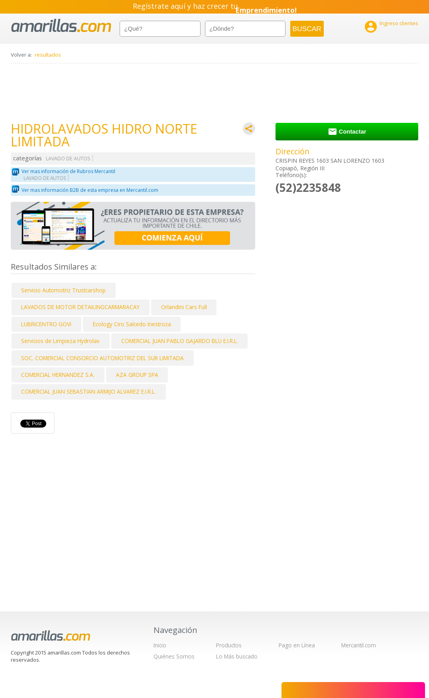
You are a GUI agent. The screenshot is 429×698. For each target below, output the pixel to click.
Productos (229, 645)
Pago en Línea (297, 645)
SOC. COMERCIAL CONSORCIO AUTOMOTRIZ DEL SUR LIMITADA (102, 358)
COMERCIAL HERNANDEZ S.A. (57, 375)
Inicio (159, 645)
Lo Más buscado (237, 656)
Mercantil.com (358, 645)
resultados (48, 54)
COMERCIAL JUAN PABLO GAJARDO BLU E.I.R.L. (179, 341)
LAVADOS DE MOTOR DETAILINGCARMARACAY (80, 307)
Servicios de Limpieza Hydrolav (60, 341)
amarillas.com (61, 26)
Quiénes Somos (174, 656)
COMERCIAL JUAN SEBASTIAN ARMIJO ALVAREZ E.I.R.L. (88, 391)
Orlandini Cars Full (184, 307)
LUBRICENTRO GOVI (46, 324)
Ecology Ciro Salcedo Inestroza (132, 324)
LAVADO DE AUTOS (68, 158)
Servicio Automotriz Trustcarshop (63, 290)
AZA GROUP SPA (137, 375)
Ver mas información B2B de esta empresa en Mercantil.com (90, 190)
